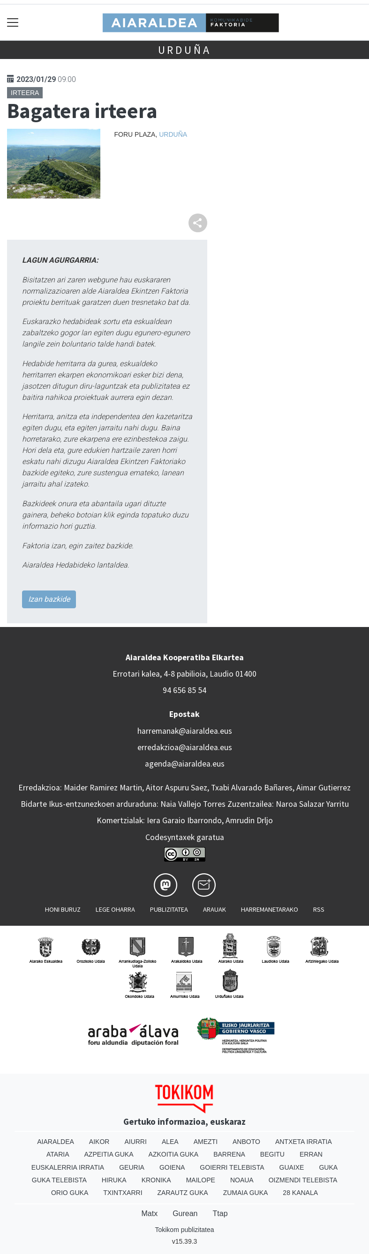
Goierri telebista (232, 1167)
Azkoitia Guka (174, 1154)
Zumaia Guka (245, 1192)
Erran (311, 1154)
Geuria (131, 1167)
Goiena (172, 1167)
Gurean (185, 1213)
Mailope (200, 1180)
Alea (170, 1141)
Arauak (214, 909)
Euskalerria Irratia (67, 1167)
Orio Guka (69, 1192)
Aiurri (135, 1141)
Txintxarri (122, 1192)
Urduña (184, 50)
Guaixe (291, 1167)
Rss (318, 909)
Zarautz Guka (183, 1192)
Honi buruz (63, 909)
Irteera (25, 92)
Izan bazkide (49, 599)
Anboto (246, 1141)
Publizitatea (169, 909)
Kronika (156, 1180)
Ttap (220, 1213)
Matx (149, 1213)
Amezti (206, 1141)
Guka (328, 1167)
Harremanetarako (269, 909)
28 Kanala (300, 1192)
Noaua (242, 1180)
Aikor (99, 1141)
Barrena (229, 1154)
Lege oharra (115, 909)
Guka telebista (59, 1180)
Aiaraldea (55, 1141)
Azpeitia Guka (109, 1154)
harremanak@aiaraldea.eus (184, 731)
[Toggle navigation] (13, 22)
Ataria (57, 1154)
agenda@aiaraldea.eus (185, 764)
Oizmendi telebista (303, 1180)
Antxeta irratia (303, 1141)
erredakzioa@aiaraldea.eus (184, 747)
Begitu (272, 1154)
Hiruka (114, 1180)
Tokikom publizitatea (184, 1229)
